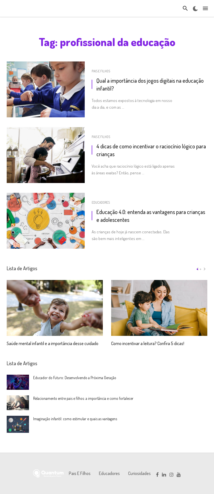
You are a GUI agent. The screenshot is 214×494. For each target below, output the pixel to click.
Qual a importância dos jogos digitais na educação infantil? (150, 84)
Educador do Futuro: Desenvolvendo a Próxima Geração (74, 377)
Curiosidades (137, 473)
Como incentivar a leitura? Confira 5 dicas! (147, 336)
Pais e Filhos (101, 71)
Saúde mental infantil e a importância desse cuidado (52, 336)
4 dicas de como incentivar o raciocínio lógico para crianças (151, 150)
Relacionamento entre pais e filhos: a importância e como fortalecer (83, 398)
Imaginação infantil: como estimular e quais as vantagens (75, 418)
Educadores (101, 202)
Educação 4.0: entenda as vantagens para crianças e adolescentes (150, 215)
